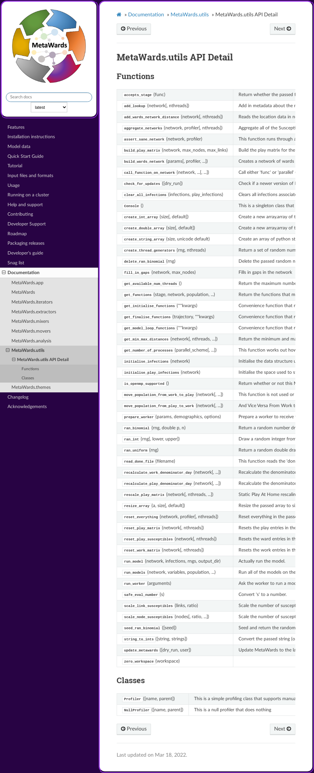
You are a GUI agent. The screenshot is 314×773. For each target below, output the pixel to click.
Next (282, 28)
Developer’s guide (25, 253)
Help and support (25, 204)
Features (16, 127)
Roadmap (17, 233)
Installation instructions (31, 136)
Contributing (20, 214)
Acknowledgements (27, 406)
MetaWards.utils (25, 351)
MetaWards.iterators (32, 302)
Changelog (18, 397)
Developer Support (27, 224)
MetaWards (23, 292)
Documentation (21, 273)
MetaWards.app (27, 282)
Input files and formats (30, 175)
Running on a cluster (28, 194)
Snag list (16, 262)
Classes (28, 378)
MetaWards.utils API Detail (40, 360)
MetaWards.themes (31, 387)
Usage (14, 185)
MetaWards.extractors (33, 311)
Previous (134, 28)
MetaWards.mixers (30, 321)
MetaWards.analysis (31, 340)
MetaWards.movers (31, 331)
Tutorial (15, 165)
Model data (19, 146)
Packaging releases (26, 243)
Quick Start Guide (25, 156)
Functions (30, 369)
